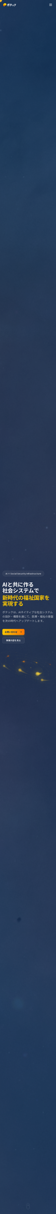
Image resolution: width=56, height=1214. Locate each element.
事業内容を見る (13, 640)
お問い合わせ (13, 631)
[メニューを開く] (51, 5)
